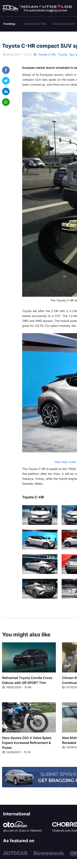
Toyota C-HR (46, 54)
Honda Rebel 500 (35, 23)
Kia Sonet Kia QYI (64, 23)
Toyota (62, 54)
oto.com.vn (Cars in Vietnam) (22, 830)
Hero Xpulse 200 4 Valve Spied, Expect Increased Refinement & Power (27, 743)
